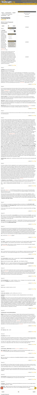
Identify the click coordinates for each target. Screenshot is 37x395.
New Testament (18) (12, 43)
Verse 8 (2, 188)
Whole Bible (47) (11, 42)
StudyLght (6, 2)
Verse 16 (2, 268)
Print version (10, 35)
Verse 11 (2, 226)
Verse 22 (2, 285)
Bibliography (10, 38)
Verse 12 (2, 239)
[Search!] (15, 31)
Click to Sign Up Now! (31, 0)
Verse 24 (2, 310)
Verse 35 (2, 381)
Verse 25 (2, 327)
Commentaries (8, 12)
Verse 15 (2, 256)
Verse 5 (2, 117)
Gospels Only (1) (11, 45)
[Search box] (11, 31)
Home (2, 12)
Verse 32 (2, 374)
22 (3, 25)
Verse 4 (2, 110)
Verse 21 (2, 278)
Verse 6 (2, 163)
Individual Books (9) (12, 46)
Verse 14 (2, 249)
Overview (10, 36)
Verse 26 (2, 333)
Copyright (10, 37)
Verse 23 (2, 291)
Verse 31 (2, 362)
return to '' (12, 65)
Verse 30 (2, 355)
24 (14, 25)
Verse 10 (2, 213)
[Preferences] (36, 4)
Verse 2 (2, 67)
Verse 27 (2, 346)
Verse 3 (2, 86)
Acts (8, 15)
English (14, 12)
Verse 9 (2, 202)
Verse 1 (2, 28)
